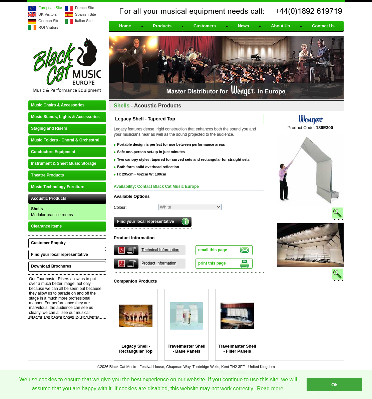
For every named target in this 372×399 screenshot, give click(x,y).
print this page (212, 263)
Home (125, 26)
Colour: (120, 207)
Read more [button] (270, 388)
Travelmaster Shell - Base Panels (186, 349)
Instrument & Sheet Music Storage (63, 163)
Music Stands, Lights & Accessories (65, 116)
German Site (48, 21)
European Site (50, 8)
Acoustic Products (48, 198)
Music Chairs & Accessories (57, 105)
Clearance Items (46, 226)
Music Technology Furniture (57, 186)
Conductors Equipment (53, 151)
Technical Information (160, 250)
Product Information (158, 263)
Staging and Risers (49, 128)
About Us (280, 26)
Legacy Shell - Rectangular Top (135, 349)
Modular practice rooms (52, 215)
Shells (37, 209)
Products (162, 26)
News (243, 26)
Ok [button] (334, 384)
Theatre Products (47, 175)
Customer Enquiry (48, 243)
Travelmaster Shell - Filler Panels (237, 349)
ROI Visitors (48, 27)
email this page (212, 250)
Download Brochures (51, 266)
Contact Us (323, 26)
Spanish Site (85, 14)
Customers (205, 26)
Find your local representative (145, 221)
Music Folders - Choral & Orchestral (65, 140)
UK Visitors (47, 14)
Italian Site (83, 21)
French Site (84, 8)
